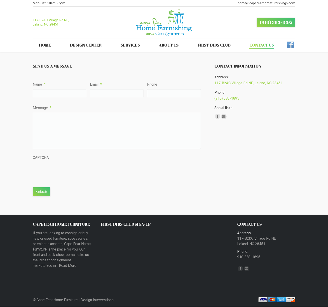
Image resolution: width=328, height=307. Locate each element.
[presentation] (67, 171)
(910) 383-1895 (226, 98)
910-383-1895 (248, 257)
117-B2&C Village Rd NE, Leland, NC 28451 (51, 22)
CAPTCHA (41, 157)
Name (39, 84)
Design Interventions (97, 300)
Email (96, 84)
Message (42, 108)
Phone (152, 84)
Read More (67, 265)
